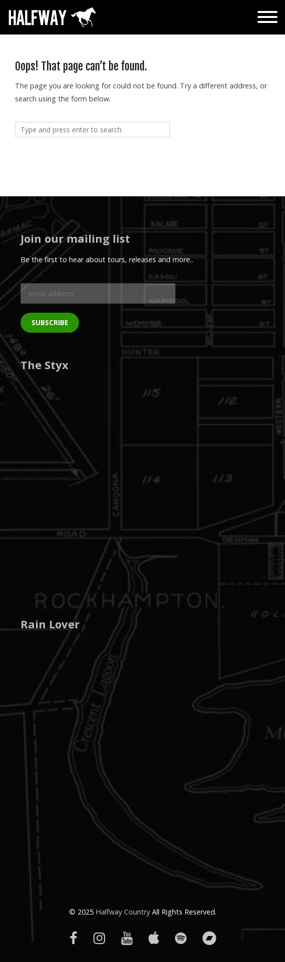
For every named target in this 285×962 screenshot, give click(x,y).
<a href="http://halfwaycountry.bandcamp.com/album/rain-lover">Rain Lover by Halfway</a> (83, 736)
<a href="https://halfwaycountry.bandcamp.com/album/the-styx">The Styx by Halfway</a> (83, 477)
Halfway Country (123, 912)
